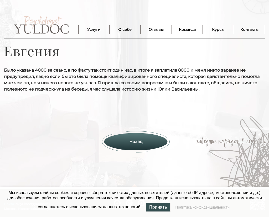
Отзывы (156, 29)
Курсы (218, 29)
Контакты (249, 29)
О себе (125, 29)
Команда (187, 29)
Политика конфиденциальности (202, 207)
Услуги (94, 29)
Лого (41, 25)
